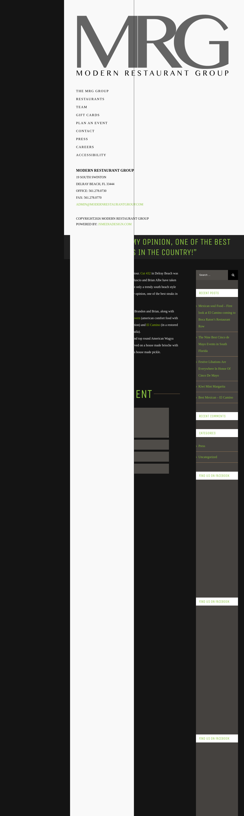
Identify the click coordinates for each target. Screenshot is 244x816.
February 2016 (207, 801)
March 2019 (206, 603)
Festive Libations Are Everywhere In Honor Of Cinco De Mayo (214, 368)
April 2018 (205, 691)
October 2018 (207, 625)
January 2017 (207, 779)
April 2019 (205, 592)
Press (201, 446)
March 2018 (206, 702)
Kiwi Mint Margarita (211, 386)
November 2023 (208, 570)
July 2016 (204, 790)
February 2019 (207, 614)
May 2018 (204, 680)
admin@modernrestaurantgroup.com (109, 204)
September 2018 (208, 636)
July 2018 (204, 658)
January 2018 (207, 724)
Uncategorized (207, 457)
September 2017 (208, 746)
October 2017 (207, 735)
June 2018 (204, 669)
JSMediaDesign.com (115, 224)
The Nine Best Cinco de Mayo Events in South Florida (213, 344)
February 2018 (207, 713)
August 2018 (206, 647)
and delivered (122, 287)
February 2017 (207, 768)
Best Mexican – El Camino (215, 397)
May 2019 (204, 581)
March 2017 (206, 757)
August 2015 (206, 812)
